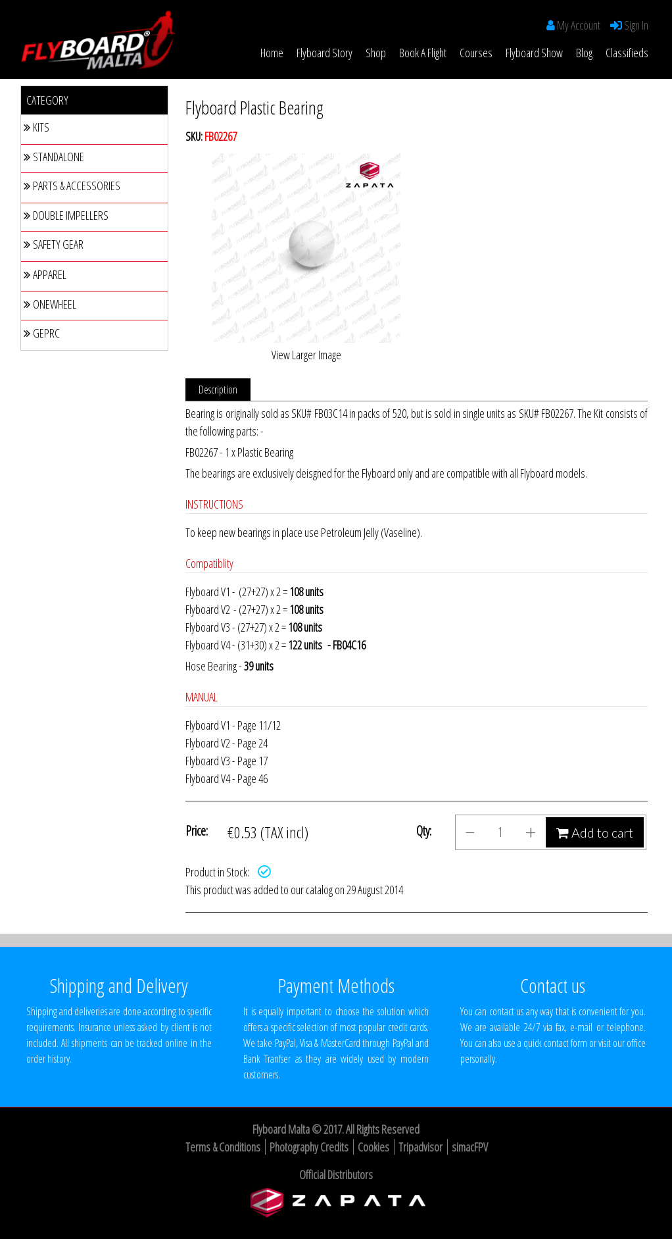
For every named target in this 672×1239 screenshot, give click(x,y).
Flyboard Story (324, 53)
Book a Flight (422, 53)
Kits (36, 127)
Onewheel (50, 304)
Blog (584, 53)
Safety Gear (54, 244)
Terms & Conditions (222, 1147)
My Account (578, 25)
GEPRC (42, 333)
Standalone (54, 156)
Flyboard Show (534, 53)
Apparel (45, 274)
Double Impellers (66, 215)
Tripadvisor (420, 1147)
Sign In (635, 25)
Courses (476, 53)
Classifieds (627, 53)
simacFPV (470, 1147)
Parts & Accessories (72, 185)
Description (218, 389)
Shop (376, 53)
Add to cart (594, 832)
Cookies (373, 1147)
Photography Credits (309, 1147)
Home (271, 53)
